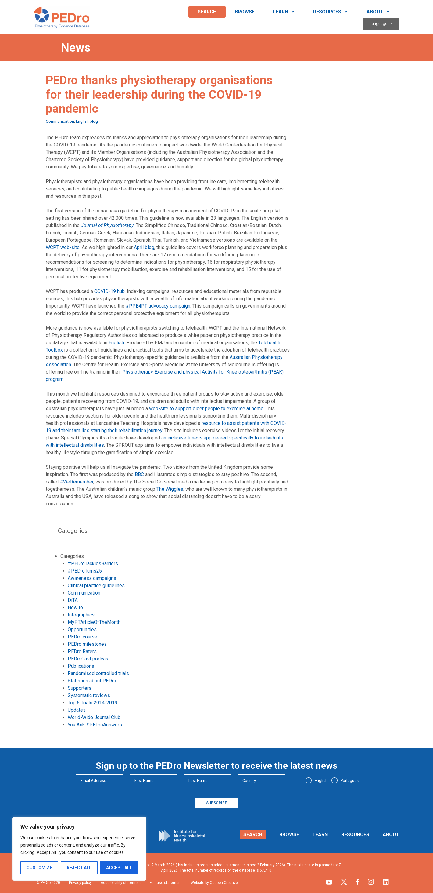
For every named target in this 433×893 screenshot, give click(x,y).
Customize (39, 867)
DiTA (73, 600)
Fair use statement (166, 882)
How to (75, 607)
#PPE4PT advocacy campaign (158, 306)
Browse (245, 12)
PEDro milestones (87, 644)
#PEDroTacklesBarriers (93, 563)
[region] (79, 849)
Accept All (119, 867)
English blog (87, 121)
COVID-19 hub (109, 291)
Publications (81, 666)
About (383, 12)
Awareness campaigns (92, 578)
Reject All (79, 867)
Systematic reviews (89, 695)
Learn (288, 12)
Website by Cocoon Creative (214, 882)
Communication (60, 121)
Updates (77, 710)
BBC (139, 474)
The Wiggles (169, 489)
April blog (144, 247)
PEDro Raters (82, 651)
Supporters (79, 688)
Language (384, 24)
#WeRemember (76, 482)
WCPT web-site (63, 247)
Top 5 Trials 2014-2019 (92, 703)
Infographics (81, 615)
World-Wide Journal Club (94, 717)
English (116, 342)
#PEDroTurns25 (85, 571)
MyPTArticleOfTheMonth (94, 622)
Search (207, 12)
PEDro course (82, 637)
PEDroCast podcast (89, 659)
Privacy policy (80, 882)
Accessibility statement (121, 882)
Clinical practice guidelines (96, 585)
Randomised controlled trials (98, 673)
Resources (335, 12)
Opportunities (82, 629)
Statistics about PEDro (92, 681)
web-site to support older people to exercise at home (206, 408)
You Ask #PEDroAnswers (95, 725)
